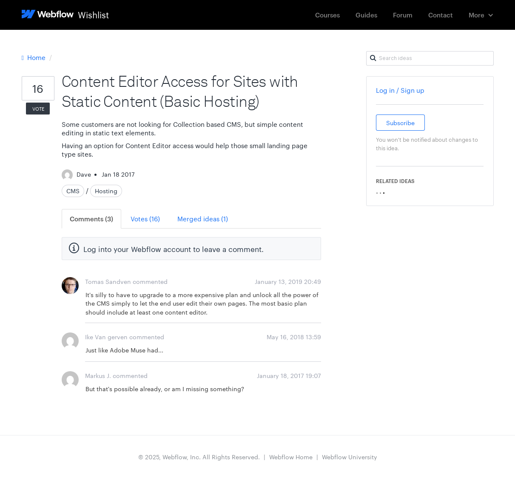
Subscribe (400, 122)
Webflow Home (291, 456)
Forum (403, 14)
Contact (440, 14)
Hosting (106, 190)
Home (34, 57)
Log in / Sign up (400, 90)
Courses (327, 14)
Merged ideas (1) (202, 218)
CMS (73, 190)
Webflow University (349, 456)
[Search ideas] (430, 58)
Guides (366, 14)
